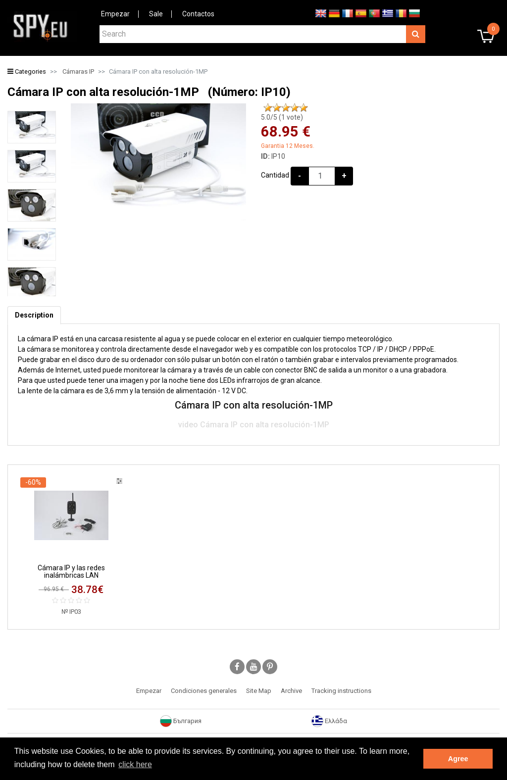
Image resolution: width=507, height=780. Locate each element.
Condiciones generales (204, 690)
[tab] (34, 315)
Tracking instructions (341, 690)
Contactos (198, 14)
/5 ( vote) (282, 117)
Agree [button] (458, 759)
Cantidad (275, 175)
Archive (291, 690)
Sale (156, 14)
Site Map (258, 690)
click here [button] (135, 764)
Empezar (115, 14)
